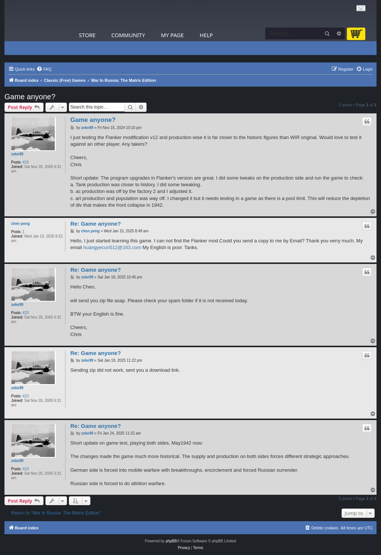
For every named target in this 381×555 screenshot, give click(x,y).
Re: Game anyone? (95, 223)
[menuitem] (43, 69)
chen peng (20, 224)
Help (206, 35)
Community (128, 35)
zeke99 (17, 154)
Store (87, 35)
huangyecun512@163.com (112, 247)
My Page (172, 35)
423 (26, 162)
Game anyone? (29, 97)
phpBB (171, 541)
